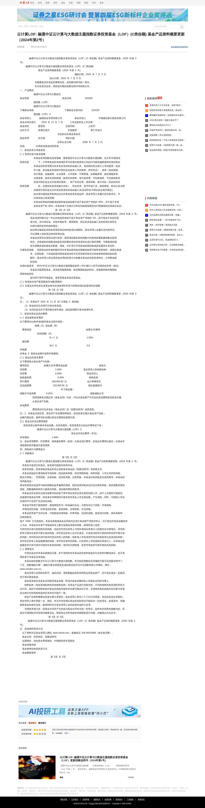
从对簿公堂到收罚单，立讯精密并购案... (167, 245)
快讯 (40, 3)
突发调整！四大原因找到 (160, 135)
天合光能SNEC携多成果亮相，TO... (165, 205)
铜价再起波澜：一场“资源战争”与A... (165, 220)
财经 (55, 3)
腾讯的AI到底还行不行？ (160, 125)
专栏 (94, 3)
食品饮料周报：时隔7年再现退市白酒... (166, 150)
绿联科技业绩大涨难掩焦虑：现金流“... (166, 110)
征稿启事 (108, 799)
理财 (79, 3)
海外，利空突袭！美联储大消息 (163, 225)
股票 (48, 3)
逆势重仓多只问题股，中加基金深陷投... (167, 250)
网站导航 (63, 799)
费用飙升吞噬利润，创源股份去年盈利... (167, 115)
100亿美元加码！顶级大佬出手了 (163, 120)
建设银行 (32, 723)
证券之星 (20, 47)
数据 (86, 3)
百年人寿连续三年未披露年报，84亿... (166, 210)
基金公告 (34, 26)
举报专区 (141, 799)
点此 (92, 804)
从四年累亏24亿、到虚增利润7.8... (164, 240)
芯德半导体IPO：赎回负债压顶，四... (165, 130)
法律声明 (85, 799)
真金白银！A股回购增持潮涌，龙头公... (166, 235)
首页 (26, 3)
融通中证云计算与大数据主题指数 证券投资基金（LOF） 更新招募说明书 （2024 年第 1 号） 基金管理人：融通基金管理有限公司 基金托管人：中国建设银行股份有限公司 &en (98, 769)
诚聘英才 (97, 799)
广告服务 (130, 799)
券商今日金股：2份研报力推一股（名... (166, 145)
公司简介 (74, 799)
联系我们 (119, 799)
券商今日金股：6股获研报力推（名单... (166, 230)
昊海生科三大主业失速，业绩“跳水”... (166, 105)
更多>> (67, 733)
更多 (102, 3)
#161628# (23, 701)
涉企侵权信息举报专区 (179, 47)
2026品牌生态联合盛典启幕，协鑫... (165, 215)
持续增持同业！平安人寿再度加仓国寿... (167, 140)
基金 (63, 3)
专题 (71, 3)
